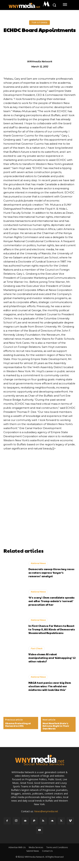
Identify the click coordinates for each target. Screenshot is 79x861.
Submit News (32, 850)
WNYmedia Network (39, 61)
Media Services (36, 847)
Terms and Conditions (57, 847)
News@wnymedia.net (46, 811)
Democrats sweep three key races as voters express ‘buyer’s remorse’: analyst (51, 572)
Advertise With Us (17, 847)
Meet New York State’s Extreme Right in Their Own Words (56, 726)
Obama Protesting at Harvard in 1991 (18, 724)
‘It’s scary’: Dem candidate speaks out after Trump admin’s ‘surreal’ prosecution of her (51, 601)
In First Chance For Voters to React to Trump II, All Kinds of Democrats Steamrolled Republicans (51, 629)
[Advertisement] (39, 507)
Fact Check (36, 648)
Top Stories (39, 22)
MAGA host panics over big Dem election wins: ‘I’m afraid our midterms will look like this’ (49, 686)
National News (38, 563)
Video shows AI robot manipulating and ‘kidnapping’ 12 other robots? (51, 657)
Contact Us (47, 850)
